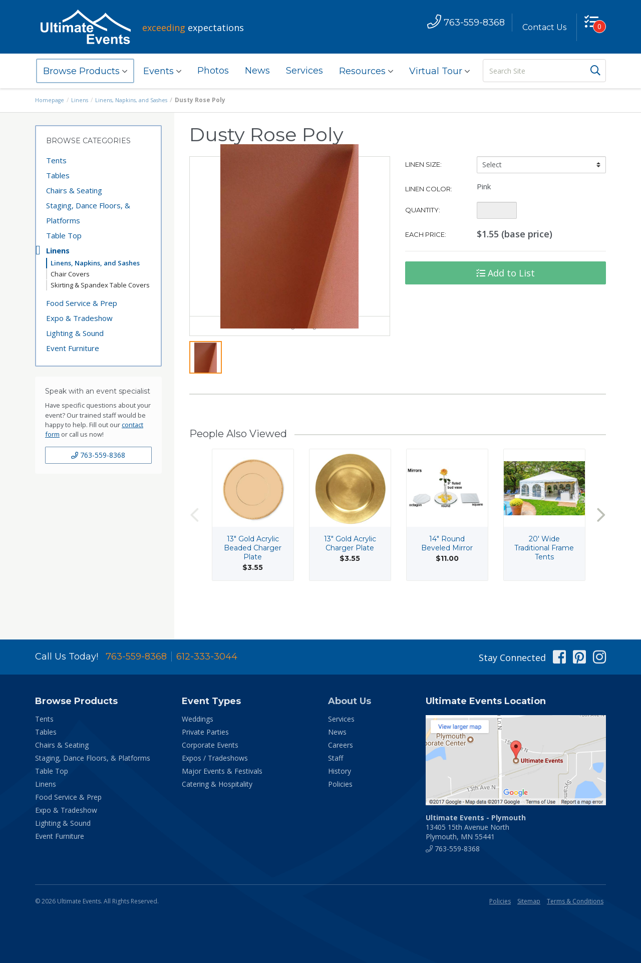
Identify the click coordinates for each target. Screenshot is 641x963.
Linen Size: (423, 164)
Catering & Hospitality (217, 784)
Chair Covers (70, 273)
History (339, 771)
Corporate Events (210, 745)
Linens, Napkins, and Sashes (138, 100)
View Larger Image (289, 352)
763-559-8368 (98, 455)
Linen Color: (428, 189)
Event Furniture (72, 348)
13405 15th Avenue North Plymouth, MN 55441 (476, 827)
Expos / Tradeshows (215, 758)
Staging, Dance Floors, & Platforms (88, 212)
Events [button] (162, 71)
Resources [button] (366, 71)
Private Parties (205, 732)
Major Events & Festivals (222, 771)
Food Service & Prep (81, 303)
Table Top (64, 235)
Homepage (51, 100)
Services (304, 70)
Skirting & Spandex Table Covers (100, 284)
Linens (83, 100)
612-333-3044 (206, 656)
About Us (349, 701)
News (257, 70)
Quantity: (422, 210)
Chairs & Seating (74, 190)
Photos (213, 70)
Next (601, 541)
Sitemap (528, 901)
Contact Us (539, 27)
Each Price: (425, 234)
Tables (58, 175)
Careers (340, 745)
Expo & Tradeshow (79, 318)
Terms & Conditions (575, 901)
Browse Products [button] (85, 71)
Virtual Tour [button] (439, 71)
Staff (335, 758)
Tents (56, 160)
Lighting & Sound (75, 333)
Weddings (197, 719)
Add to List (505, 273)
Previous (194, 541)
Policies (340, 784)
